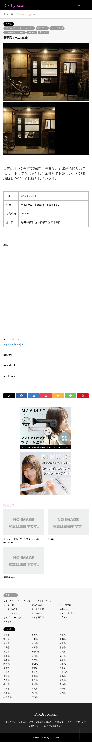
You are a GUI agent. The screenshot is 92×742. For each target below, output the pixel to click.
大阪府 (63, 668)
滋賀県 (6, 668)
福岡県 (6, 688)
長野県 (8, 24)
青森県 (35, 635)
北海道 (6, 635)
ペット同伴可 (38, 617)
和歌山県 (64, 672)
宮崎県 (63, 692)
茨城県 (35, 643)
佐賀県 (35, 688)
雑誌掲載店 (37, 613)
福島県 (6, 643)
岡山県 (63, 676)
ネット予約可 (57, 28)
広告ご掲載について (53, 726)
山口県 (35, 680)
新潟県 (63, 651)
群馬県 (6, 647)
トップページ (9, 722)
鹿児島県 (7, 697)
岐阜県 (63, 660)
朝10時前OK (65, 605)
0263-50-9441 (28, 196)
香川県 (6, 684)
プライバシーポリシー (75, 722)
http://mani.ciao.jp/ (13, 344)
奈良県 (35, 672)
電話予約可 (42, 28)
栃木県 (63, 643)
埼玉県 (35, 647)
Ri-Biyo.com (46, 714)
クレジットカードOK (14, 32)
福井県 (63, 655)
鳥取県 (6, 676)
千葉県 (63, 647)
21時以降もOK (10, 609)
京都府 (35, 668)
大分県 (35, 692)
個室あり (32, 32)
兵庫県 (6, 672)
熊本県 (6, 692)
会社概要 (22, 722)
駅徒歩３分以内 (67, 613)
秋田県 (35, 639)
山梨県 (6, 660)
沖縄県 (35, 697)
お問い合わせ (35, 726)
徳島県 (63, 680)
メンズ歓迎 (8, 605)
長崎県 (63, 688)
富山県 (6, 655)
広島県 (6, 680)
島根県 (35, 676)
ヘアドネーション (43, 601)
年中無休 (64, 609)
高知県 (63, 684)
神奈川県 (36, 651)
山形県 (63, 639)
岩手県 (63, 635)
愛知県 (35, 664)
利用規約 (59, 722)
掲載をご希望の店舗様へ (40, 722)
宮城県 (6, 639)
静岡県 (6, 664)
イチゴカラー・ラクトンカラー (19, 28)
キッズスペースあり (12, 617)
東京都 (6, 651)
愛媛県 (35, 684)
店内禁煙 (43, 32)
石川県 (35, 655)
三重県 (63, 664)
